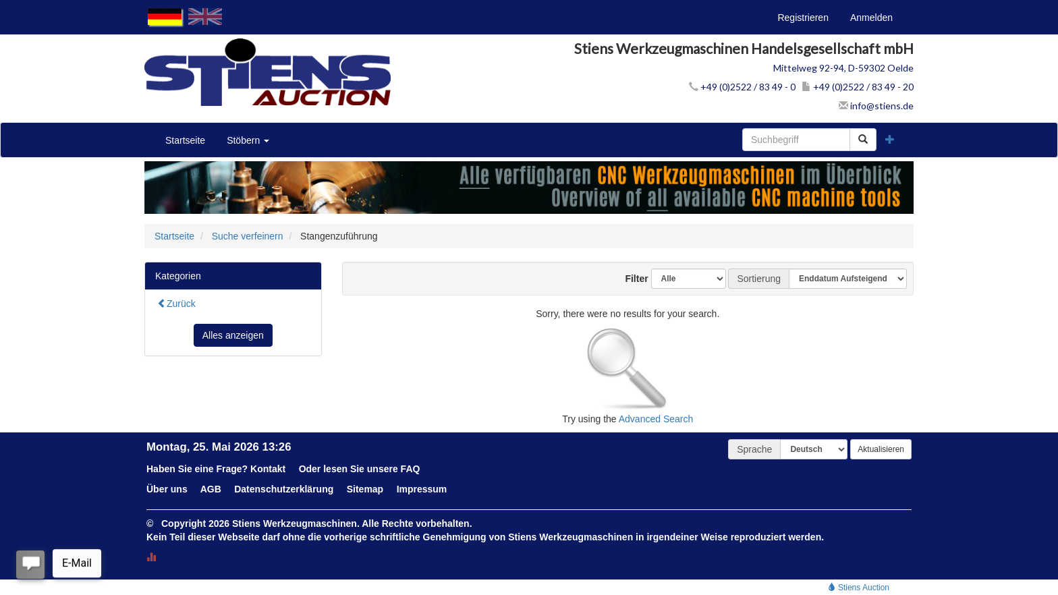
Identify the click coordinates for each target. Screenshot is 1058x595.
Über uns (167, 489)
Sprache (754, 449)
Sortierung (759, 278)
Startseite (185, 140)
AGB (210, 489)
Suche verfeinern (247, 236)
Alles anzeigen (233, 335)
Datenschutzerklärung (283, 489)
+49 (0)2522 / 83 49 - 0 (742, 86)
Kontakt (267, 468)
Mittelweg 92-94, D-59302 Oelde (843, 68)
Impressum (422, 489)
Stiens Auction (858, 587)
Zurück (176, 303)
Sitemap (365, 489)
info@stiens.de (876, 105)
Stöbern (248, 140)
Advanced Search (656, 419)
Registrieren (802, 17)
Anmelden (871, 17)
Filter (631, 278)
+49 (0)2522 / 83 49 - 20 (858, 86)
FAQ (410, 468)
